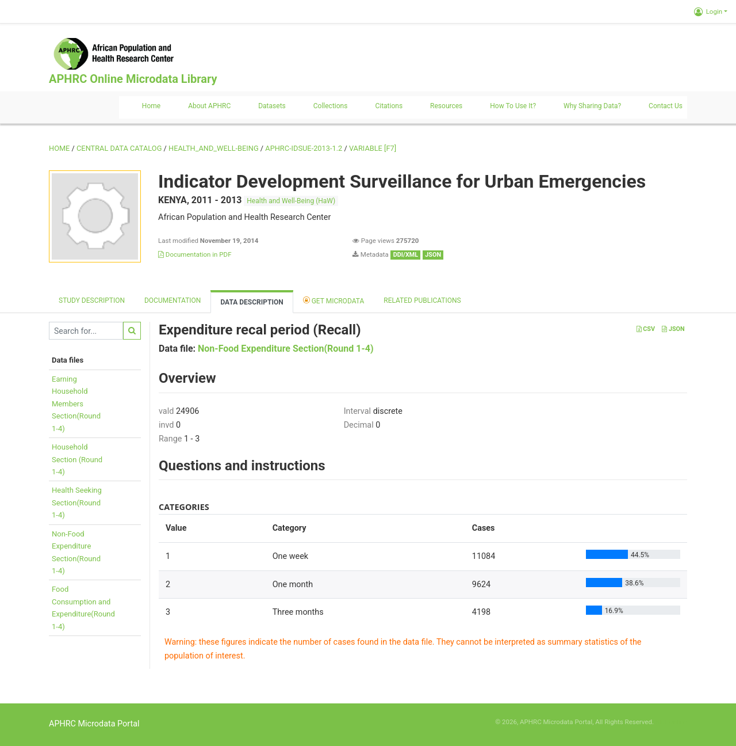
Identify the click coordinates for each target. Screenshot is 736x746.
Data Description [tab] (251, 302)
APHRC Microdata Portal (94, 724)
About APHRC (209, 106)
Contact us (666, 106)
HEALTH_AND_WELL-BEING (213, 148)
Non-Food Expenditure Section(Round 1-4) (286, 348)
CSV (646, 329)
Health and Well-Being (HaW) (291, 201)
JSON (673, 329)
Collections (330, 106)
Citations (388, 106)
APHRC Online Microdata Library (133, 79)
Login (708, 11)
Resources (446, 106)
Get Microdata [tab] (334, 300)
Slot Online (671, 722)
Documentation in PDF (195, 254)
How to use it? (513, 106)
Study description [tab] (92, 300)
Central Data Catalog (119, 148)
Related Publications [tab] (422, 300)
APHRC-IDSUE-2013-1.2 (303, 148)
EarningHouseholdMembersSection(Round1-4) (76, 404)
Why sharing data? (592, 106)
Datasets (272, 106)
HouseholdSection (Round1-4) (77, 459)
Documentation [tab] (172, 300)
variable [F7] (372, 148)
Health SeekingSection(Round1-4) (77, 502)
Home (151, 106)
